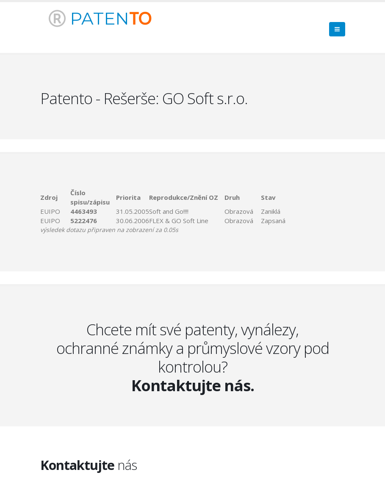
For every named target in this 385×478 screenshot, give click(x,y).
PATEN (100, 18)
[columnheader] (55, 197)
